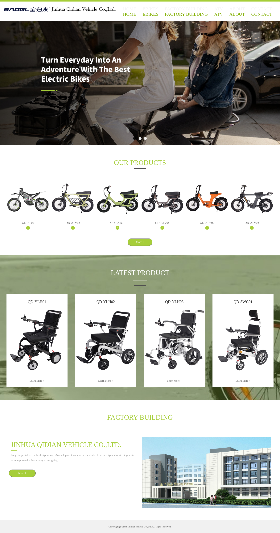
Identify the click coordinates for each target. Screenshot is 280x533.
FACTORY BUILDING (187, 12)
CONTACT (262, 12)
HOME (133, 12)
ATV (217, 12)
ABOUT (237, 12)
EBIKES (155, 12)
